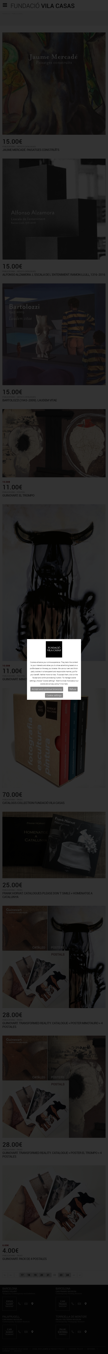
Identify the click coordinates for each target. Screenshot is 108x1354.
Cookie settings (54, 638)
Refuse (72, 632)
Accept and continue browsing (47, 632)
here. (66, 627)
